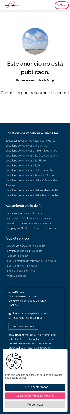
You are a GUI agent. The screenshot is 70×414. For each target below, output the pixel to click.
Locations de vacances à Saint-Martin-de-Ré (32, 195)
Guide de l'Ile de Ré (17, 255)
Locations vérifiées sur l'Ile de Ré (24, 213)
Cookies (13, 305)
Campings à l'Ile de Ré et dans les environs (31, 228)
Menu (61, 5)
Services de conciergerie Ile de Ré (25, 246)
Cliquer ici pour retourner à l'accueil (35, 92)
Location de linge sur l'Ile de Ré (24, 251)
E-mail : (28, 313)
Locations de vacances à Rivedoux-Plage (30, 175)
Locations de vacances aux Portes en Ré (29, 170)
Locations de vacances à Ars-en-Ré (26, 145)
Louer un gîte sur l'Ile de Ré (21, 265)
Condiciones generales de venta (27, 300)
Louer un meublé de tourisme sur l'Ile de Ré (31, 260)
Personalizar (35, 404)
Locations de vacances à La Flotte (26, 160)
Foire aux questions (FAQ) (20, 270)
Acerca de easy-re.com (22, 296)
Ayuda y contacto (16, 275)
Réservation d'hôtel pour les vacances (28, 218)
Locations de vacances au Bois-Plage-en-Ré (31, 150)
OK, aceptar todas (35, 387)
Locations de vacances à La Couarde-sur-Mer (32, 155)
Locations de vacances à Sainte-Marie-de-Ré (32, 190)
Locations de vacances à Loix (23, 165)
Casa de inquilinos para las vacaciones (28, 223)
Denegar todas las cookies (35, 395)
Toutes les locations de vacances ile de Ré (30, 140)
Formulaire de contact (23, 326)
